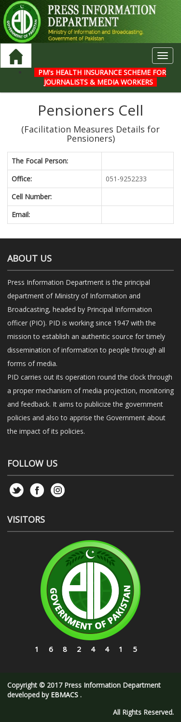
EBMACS (64, 694)
